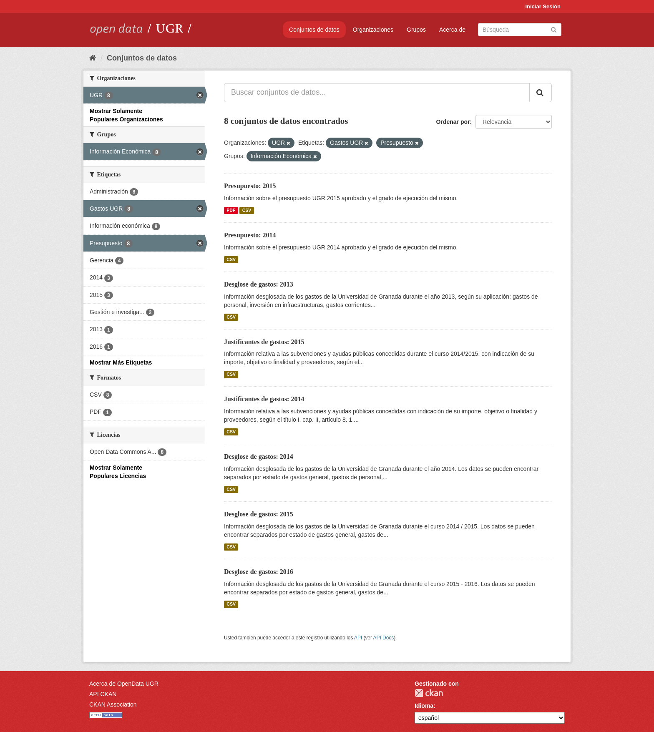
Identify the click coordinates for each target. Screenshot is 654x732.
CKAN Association (113, 704)
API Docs (383, 638)
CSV (247, 210)
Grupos (416, 29)
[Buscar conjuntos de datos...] (377, 92)
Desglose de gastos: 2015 (258, 514)
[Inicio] (92, 58)
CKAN (429, 693)
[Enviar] (553, 29)
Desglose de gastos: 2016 (258, 571)
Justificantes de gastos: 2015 (264, 341)
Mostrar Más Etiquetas (121, 362)
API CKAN (102, 694)
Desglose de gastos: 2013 (258, 284)
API (358, 638)
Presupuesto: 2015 (250, 185)
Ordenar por (453, 121)
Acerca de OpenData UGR (123, 683)
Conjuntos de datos (314, 29)
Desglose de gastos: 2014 (258, 456)
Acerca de (452, 29)
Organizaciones (373, 29)
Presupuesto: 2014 (250, 235)
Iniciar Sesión (543, 6)
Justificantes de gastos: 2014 (264, 398)
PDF (230, 210)
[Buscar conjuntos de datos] (519, 29)
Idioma (424, 705)
